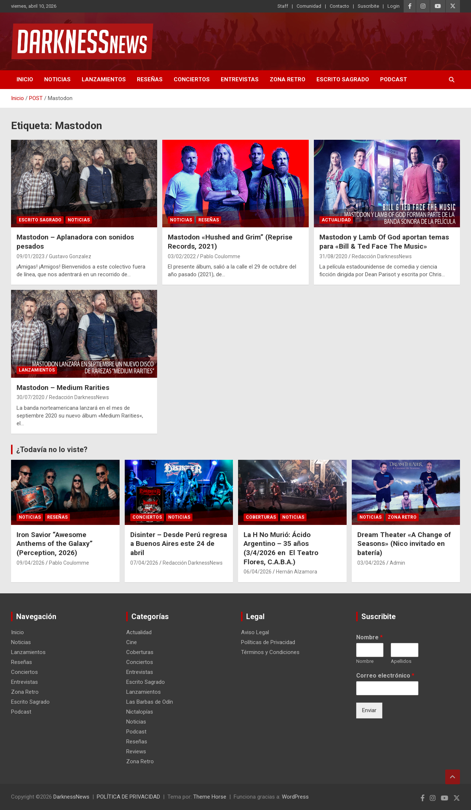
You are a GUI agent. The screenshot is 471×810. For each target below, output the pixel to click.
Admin (397, 563)
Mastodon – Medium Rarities (63, 387)
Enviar (369, 710)
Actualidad (336, 220)
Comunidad (309, 6)
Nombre (369, 637)
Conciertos (192, 79)
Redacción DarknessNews (382, 256)
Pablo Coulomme (220, 256)
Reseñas (150, 79)
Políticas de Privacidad (268, 642)
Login (393, 6)
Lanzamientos (104, 79)
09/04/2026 (31, 563)
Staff (282, 6)
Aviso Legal (255, 632)
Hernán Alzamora (296, 572)
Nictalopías (139, 711)
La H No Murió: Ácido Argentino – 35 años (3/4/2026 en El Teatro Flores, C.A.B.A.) (281, 548)
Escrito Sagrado (342, 79)
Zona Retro (287, 79)
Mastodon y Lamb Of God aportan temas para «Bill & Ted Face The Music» (384, 242)
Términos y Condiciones (270, 652)
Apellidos (401, 661)
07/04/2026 (144, 563)
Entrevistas (240, 79)
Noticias (57, 79)
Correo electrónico (385, 675)
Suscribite (368, 6)
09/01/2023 (31, 256)
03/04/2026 (371, 563)
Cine (131, 642)
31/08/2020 (333, 256)
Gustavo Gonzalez (70, 256)
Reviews (136, 751)
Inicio (25, 79)
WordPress (295, 796)
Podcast (393, 79)
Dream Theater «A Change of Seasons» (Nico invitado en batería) (404, 543)
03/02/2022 (182, 256)
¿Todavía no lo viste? (52, 449)
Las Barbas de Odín (149, 702)
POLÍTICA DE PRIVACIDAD (128, 796)
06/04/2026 (258, 572)
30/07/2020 (31, 397)
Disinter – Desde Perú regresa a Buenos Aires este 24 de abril (178, 543)
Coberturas (261, 517)
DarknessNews (71, 796)
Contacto (339, 6)
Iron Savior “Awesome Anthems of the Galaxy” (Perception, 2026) (55, 543)
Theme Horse (209, 796)
